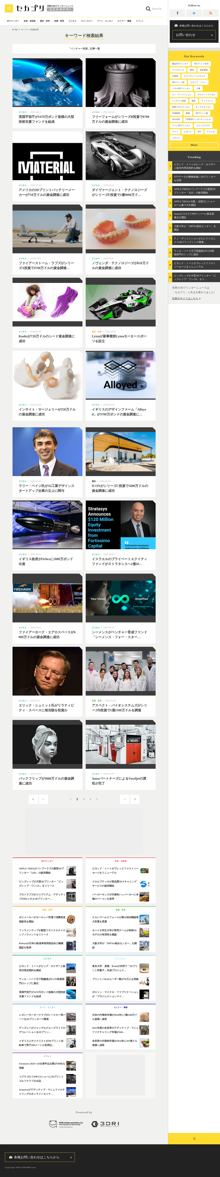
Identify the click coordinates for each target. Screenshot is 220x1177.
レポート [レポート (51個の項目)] (188, 132)
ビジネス (72, 21)
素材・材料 (45, 21)
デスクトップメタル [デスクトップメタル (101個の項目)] (206, 94)
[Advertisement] (84, 831)
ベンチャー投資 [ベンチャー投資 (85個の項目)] (179, 101)
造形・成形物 (29, 21)
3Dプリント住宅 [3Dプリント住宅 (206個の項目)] (201, 64)
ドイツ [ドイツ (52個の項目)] (175, 132)
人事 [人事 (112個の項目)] (198, 88)
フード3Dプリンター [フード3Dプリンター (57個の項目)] (181, 125)
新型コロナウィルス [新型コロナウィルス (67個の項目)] (181, 107)
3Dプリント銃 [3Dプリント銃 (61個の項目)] (202, 113)
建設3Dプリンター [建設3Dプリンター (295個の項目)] (180, 64)
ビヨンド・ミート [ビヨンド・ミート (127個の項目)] (198, 82)
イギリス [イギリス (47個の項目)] (176, 138)
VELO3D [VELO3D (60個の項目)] (176, 119)
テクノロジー (87, 21)
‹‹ (33, 799)
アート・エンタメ (105, 21)
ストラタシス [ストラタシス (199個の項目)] (178, 70)
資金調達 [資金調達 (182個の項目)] (204, 70)
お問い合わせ (185, 35)
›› (134, 799)
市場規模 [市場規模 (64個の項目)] (176, 113)
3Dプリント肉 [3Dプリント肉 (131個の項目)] (178, 82)
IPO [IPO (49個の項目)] (199, 132)
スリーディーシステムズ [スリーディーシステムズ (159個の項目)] (194, 76)
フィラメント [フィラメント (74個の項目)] (207, 101)
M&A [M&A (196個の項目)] (192, 70)
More (194, 144)
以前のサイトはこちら (185, 298)
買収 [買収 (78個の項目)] (194, 101)
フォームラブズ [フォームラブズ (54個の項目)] (203, 125)
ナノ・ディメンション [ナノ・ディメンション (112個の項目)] (182, 94)
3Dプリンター (13, 21)
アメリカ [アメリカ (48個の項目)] (211, 132)
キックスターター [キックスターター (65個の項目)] (203, 107)
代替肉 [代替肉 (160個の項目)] (175, 76)
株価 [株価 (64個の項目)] (188, 113)
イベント (140, 21)
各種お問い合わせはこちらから (33, 1157)
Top (16, 29)
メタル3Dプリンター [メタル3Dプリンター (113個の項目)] (181, 88)
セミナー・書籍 (124, 21)
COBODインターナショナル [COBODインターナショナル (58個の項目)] (198, 119)
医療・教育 (59, 21)
